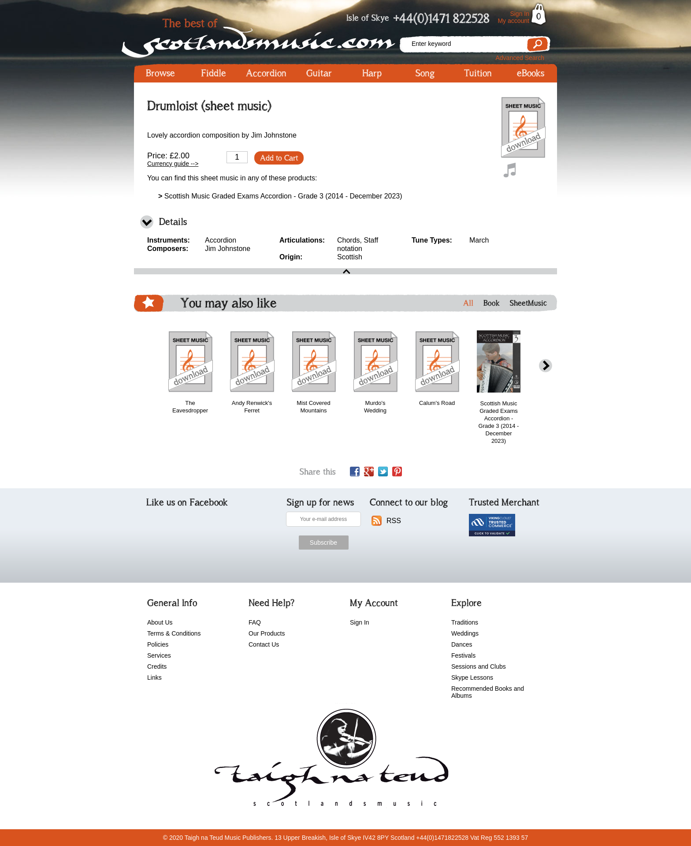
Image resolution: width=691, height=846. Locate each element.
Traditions (464, 622)
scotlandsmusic (329, 760)
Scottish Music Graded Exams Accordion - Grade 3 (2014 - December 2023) (280, 196)
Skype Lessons (472, 677)
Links (154, 677)
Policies (157, 644)
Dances (461, 644)
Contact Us (264, 644)
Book (491, 303)
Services (159, 655)
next (545, 366)
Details (173, 222)
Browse (160, 73)
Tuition (478, 73)
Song (425, 73)
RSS (393, 520)
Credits (157, 666)
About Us (160, 622)
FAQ (255, 622)
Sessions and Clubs (478, 666)
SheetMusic (528, 303)
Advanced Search (519, 57)
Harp (372, 73)
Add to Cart (279, 158)
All (468, 303)
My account (513, 20)
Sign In (519, 13)
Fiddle (213, 73)
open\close (345, 271)
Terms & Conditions (174, 633)
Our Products (267, 633)
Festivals (463, 655)
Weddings (465, 633)
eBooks (530, 73)
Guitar (319, 73)
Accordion (266, 73)
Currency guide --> (172, 163)
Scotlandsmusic (266, 35)
